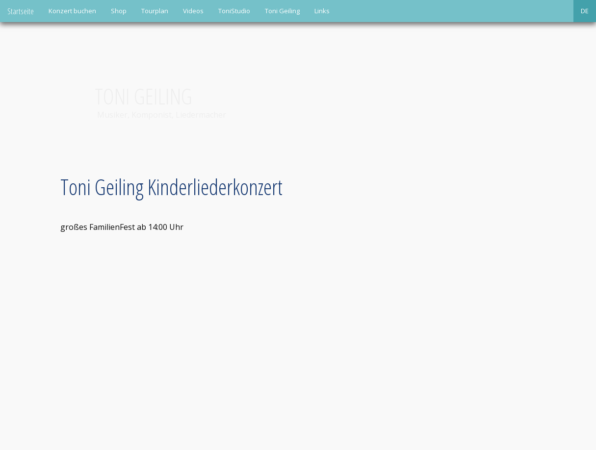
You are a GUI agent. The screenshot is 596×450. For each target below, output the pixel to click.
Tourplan (154, 10)
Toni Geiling (282, 10)
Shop (119, 10)
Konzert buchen (72, 10)
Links (322, 10)
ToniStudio (234, 10)
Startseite (20, 11)
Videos (193, 10)
